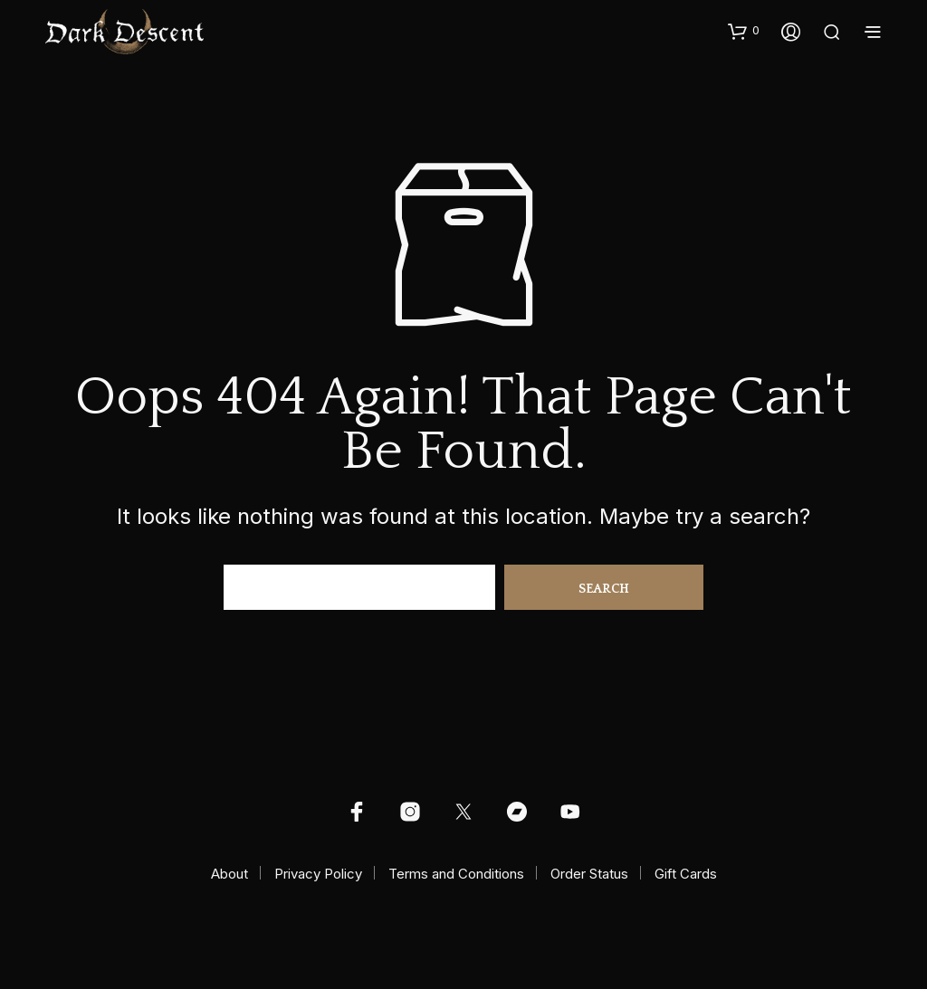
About (229, 873)
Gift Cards (686, 873)
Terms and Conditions (456, 873)
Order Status (589, 873)
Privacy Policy (318, 873)
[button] (744, 31)
